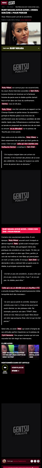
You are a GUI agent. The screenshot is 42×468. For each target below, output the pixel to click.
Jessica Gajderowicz (25, 20)
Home (3, 7)
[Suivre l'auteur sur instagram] (35, 461)
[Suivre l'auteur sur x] (32, 461)
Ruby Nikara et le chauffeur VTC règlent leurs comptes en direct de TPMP (14, 355)
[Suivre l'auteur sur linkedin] (38, 461)
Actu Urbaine (10, 7)
